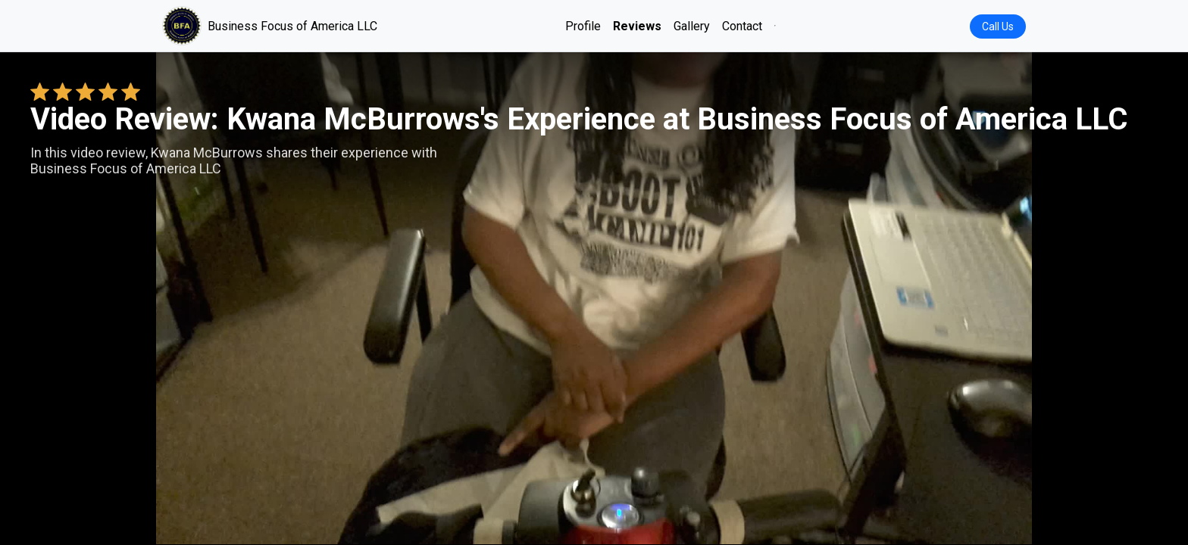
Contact (742, 26)
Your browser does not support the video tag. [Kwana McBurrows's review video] (594, 298)
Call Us (998, 26)
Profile (583, 26)
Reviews (637, 26)
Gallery (692, 26)
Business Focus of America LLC (269, 25)
